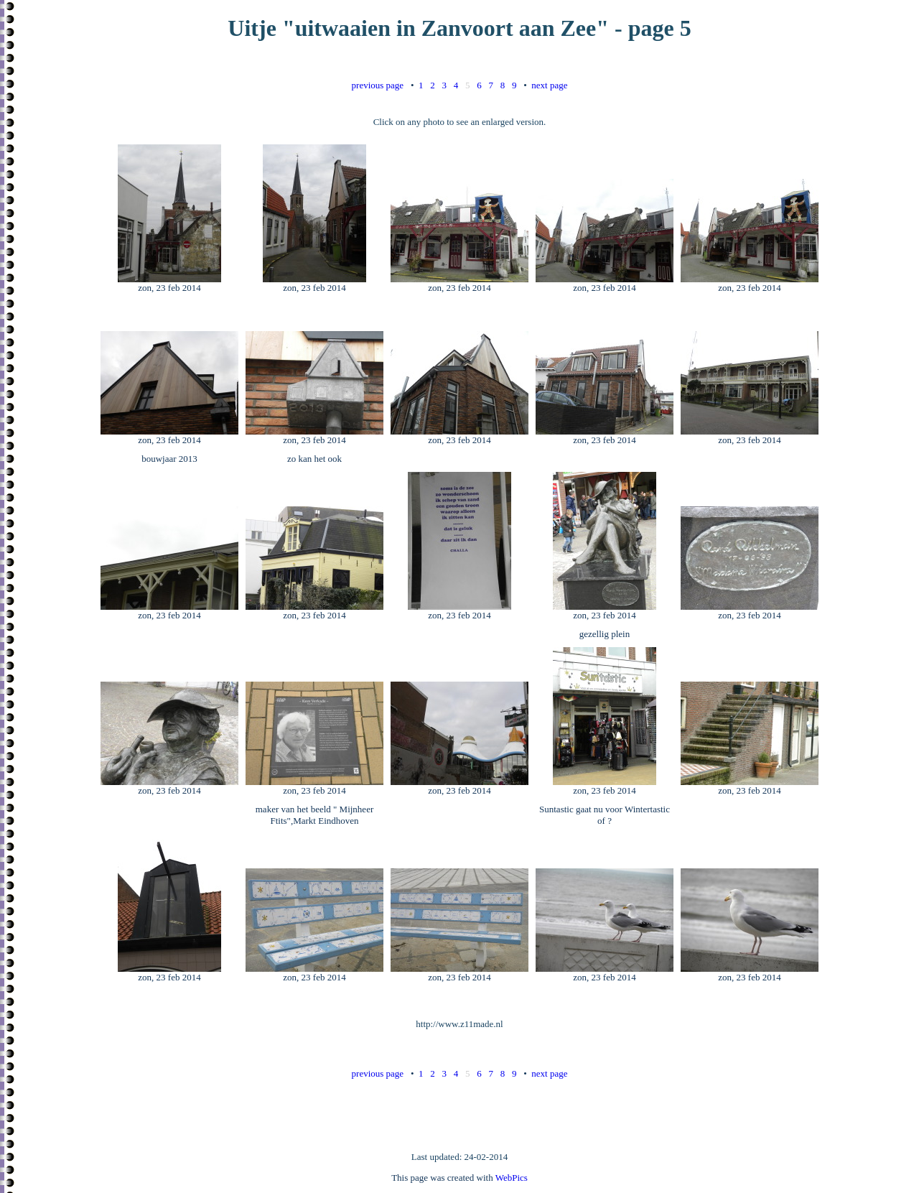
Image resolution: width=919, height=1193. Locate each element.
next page (549, 85)
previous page (378, 85)
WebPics (511, 1177)
